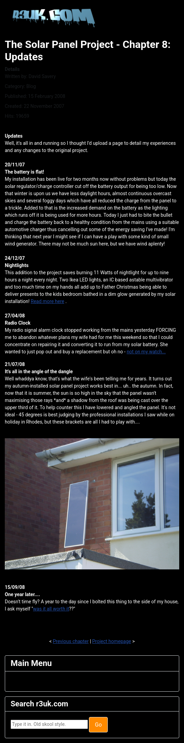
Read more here (47, 301)
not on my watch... (146, 351)
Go (98, 724)
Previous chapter (71, 641)
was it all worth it (51, 609)
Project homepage (111, 641)
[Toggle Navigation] (15, 681)
